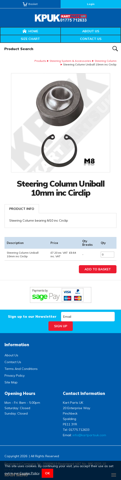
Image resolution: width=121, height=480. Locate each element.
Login (90, 4)
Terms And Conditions (21, 369)
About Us (90, 31)
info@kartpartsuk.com (89, 435)
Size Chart (30, 39)
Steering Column (105, 61)
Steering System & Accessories (70, 61)
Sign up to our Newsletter (32, 316)
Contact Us (90, 39)
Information (17, 344)
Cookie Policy (29, 473)
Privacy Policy (15, 375)
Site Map (11, 382)
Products (40, 61)
